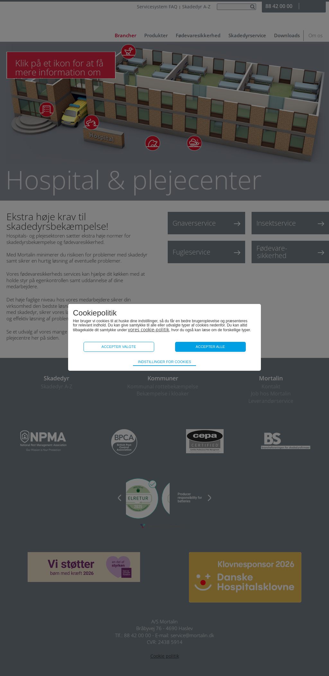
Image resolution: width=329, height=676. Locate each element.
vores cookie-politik (148, 329)
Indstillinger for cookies (164, 362)
